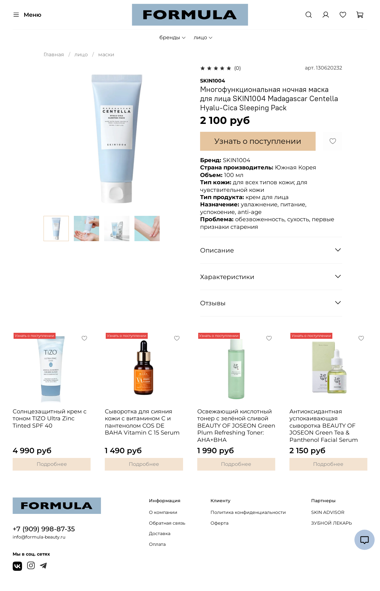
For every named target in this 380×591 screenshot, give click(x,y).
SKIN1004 (212, 81)
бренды (172, 37)
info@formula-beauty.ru (39, 537)
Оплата (157, 544)
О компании (163, 512)
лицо (203, 37)
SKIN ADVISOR (327, 512)
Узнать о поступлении (257, 141)
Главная (54, 55)
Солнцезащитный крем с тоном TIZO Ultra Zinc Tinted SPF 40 (49, 418)
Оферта (220, 523)
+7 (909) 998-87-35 (44, 529)
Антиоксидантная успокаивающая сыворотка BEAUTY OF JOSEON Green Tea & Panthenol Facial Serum (323, 425)
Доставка (159, 533)
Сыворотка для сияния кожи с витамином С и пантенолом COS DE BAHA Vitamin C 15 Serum (142, 422)
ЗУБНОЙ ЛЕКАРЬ (331, 523)
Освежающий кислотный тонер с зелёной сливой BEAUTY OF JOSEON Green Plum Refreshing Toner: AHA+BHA (236, 425)
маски (106, 55)
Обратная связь (167, 523)
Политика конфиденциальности (248, 512)
